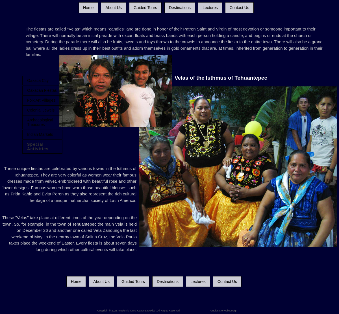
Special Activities (38, 146)
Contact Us (239, 7)
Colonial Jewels (41, 110)
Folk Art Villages (41, 100)
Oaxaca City (38, 80)
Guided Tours (145, 7)
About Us (113, 7)
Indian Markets (40, 134)
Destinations (180, 7)
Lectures (210, 7)
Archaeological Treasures (40, 122)
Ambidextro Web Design (223, 310)
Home (88, 7)
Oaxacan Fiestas (42, 90)
